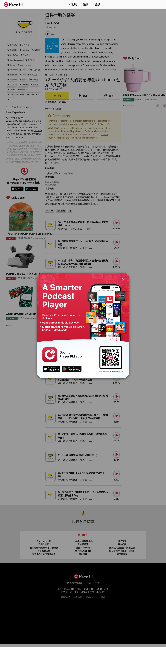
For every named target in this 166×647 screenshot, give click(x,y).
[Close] (123, 279)
